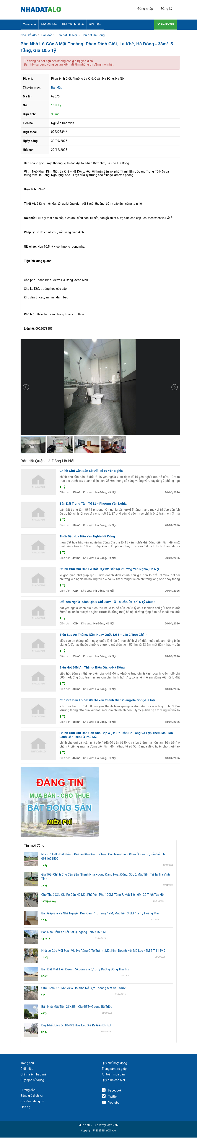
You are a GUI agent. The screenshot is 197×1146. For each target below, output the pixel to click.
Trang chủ (29, 24)
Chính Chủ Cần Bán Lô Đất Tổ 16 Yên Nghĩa (91, 471)
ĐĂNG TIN (165, 24)
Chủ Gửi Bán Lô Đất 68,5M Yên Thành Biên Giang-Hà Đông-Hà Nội (107, 700)
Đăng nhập (145, 9)
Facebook (112, 1090)
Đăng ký (166, 9)
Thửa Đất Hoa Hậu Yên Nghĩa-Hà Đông (87, 536)
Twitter (110, 1096)
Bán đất (56, 87)
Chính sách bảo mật (34, 1074)
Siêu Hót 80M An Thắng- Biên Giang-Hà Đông (92, 667)
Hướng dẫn (28, 1090)
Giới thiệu (95, 24)
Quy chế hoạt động (114, 1063)
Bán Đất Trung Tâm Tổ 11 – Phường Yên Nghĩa (93, 503)
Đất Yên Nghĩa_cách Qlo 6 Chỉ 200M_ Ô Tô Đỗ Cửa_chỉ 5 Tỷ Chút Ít (108, 602)
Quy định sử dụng (32, 1080)
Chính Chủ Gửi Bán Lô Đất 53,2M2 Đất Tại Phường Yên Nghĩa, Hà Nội (109, 569)
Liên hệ (25, 1107)
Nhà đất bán (49, 24)
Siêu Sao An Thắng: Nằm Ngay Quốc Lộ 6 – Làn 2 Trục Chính (103, 634)
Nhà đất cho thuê (73, 24)
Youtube (110, 1102)
